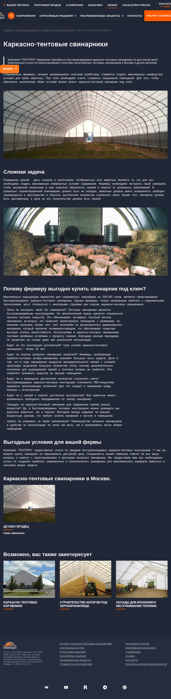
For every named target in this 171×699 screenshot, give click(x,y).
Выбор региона (16, 5)
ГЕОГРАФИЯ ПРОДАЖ (47, 5)
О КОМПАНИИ (74, 5)
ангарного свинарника (91, 457)
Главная (7, 30)
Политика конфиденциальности (146, 664)
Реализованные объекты (75, 660)
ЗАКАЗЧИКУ (95, 5)
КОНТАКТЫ (134, 15)
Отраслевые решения (27, 30)
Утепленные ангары (72, 648)
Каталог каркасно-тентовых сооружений (86, 644)
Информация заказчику (141, 648)
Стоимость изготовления (76, 664)
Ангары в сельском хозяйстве (57, 30)
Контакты (132, 660)
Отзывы (130, 656)
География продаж (137, 644)
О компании (133, 652)
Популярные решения (73, 656)
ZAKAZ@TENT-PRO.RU (136, 5)
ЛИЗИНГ (112, 5)
